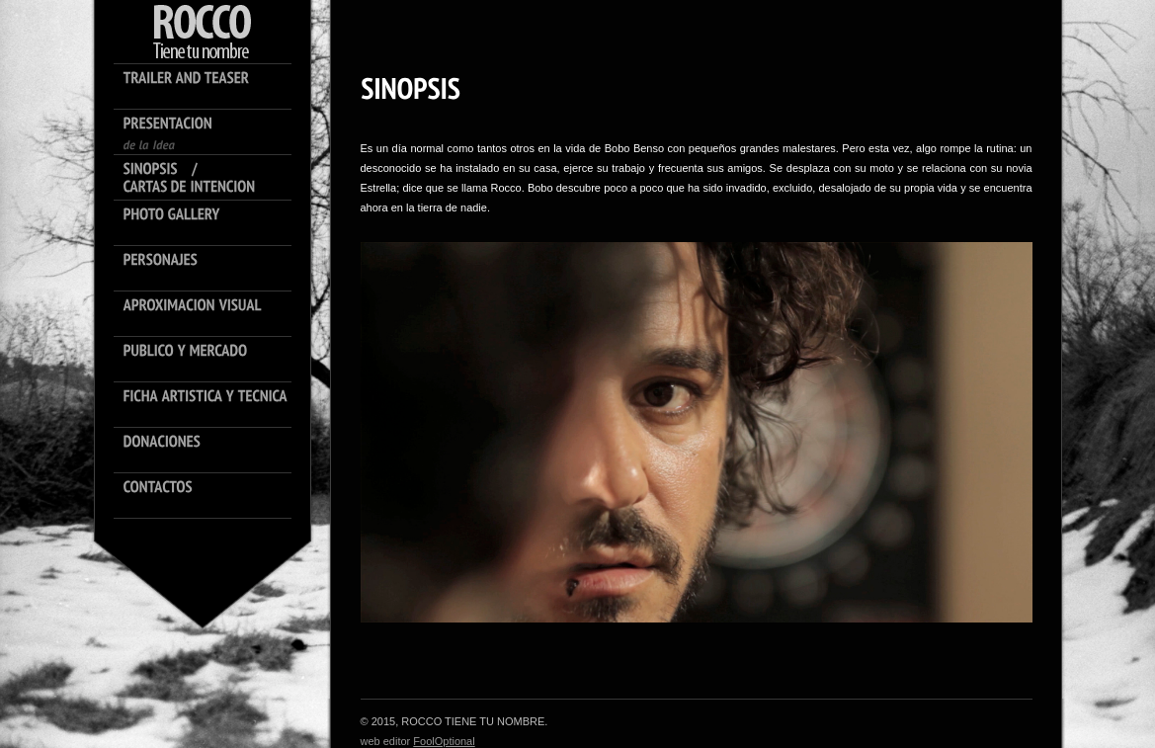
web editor (387, 741)
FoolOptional (443, 741)
